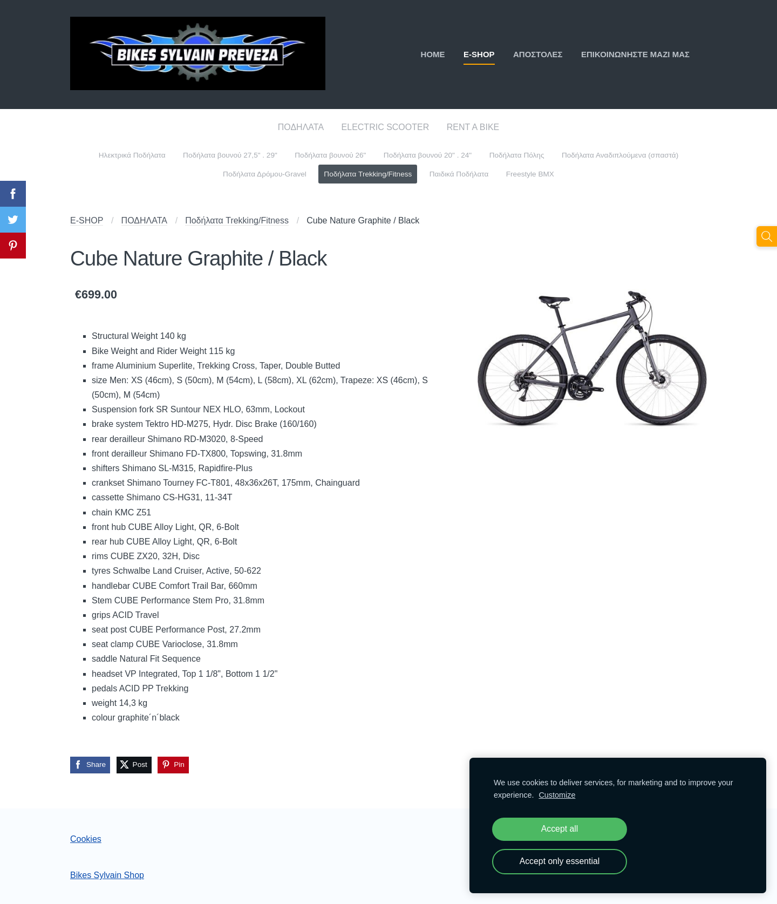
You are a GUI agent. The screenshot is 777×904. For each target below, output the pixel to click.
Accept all (559, 828)
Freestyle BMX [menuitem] (530, 174)
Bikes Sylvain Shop (107, 875)
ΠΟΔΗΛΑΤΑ (144, 220)
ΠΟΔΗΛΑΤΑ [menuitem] (301, 127)
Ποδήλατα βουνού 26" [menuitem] (330, 155)
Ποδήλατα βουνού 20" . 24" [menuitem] (428, 155)
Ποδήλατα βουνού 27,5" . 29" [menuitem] (230, 155)
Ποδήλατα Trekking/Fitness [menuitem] (368, 174)
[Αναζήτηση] (766, 236)
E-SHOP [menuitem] (479, 54)
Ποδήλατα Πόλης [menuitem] (516, 155)
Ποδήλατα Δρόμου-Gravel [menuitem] (264, 174)
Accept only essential (560, 861)
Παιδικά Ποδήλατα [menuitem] (459, 174)
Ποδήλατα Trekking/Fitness (237, 220)
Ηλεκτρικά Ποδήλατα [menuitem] (132, 155)
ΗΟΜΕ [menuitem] (433, 54)
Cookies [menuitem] (85, 839)
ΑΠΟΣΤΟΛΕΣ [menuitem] (538, 54)
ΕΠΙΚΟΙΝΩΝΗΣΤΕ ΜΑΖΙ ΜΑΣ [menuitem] (635, 54)
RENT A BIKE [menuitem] (473, 127)
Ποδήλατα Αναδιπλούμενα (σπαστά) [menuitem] (620, 155)
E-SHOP (86, 220)
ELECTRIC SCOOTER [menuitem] (386, 127)
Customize (557, 795)
